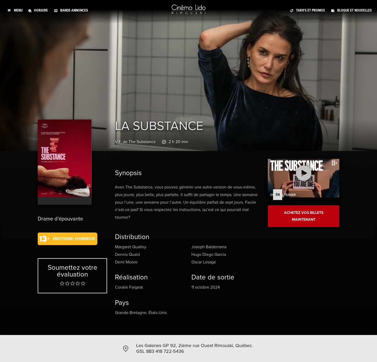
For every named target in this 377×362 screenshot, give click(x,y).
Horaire (41, 10)
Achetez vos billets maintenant (303, 216)
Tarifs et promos (310, 10)
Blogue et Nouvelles (354, 10)
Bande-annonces (74, 10)
